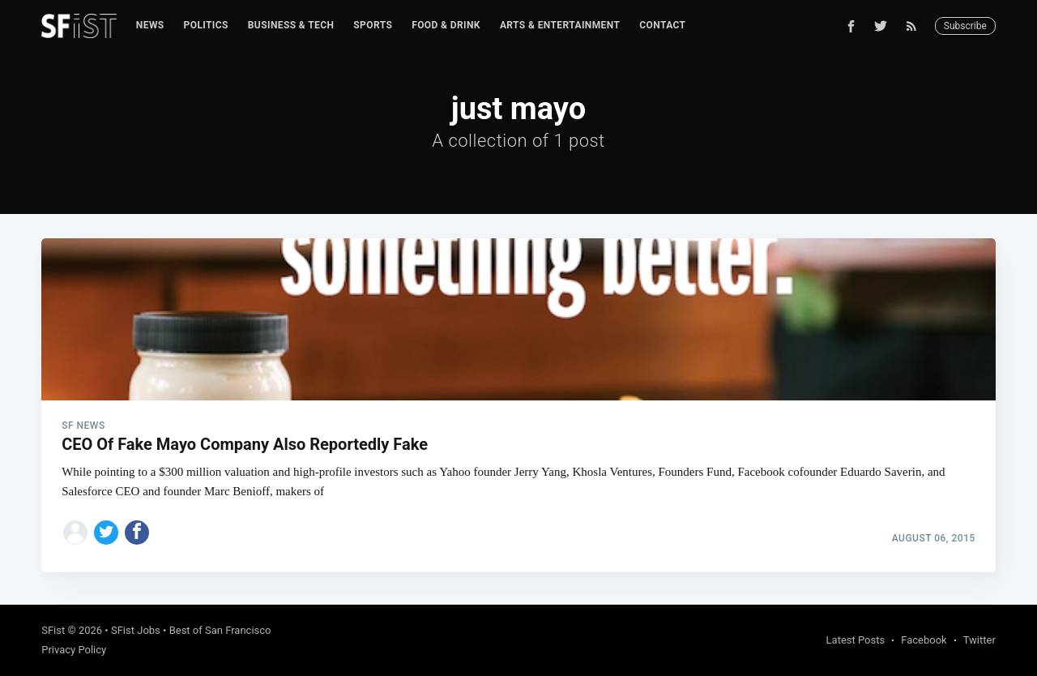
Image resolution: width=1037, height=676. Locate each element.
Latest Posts (856, 640)
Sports (372, 25)
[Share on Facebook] (137, 532)
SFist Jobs (135, 630)
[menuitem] (150, 25)
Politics (206, 25)
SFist (53, 630)
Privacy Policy (73, 650)
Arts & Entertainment (560, 25)
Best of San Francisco (220, 630)
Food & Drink (446, 25)
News (150, 25)
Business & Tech (291, 25)
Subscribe (965, 26)
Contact (662, 25)
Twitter (979, 640)
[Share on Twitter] (106, 532)
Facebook (923, 640)
